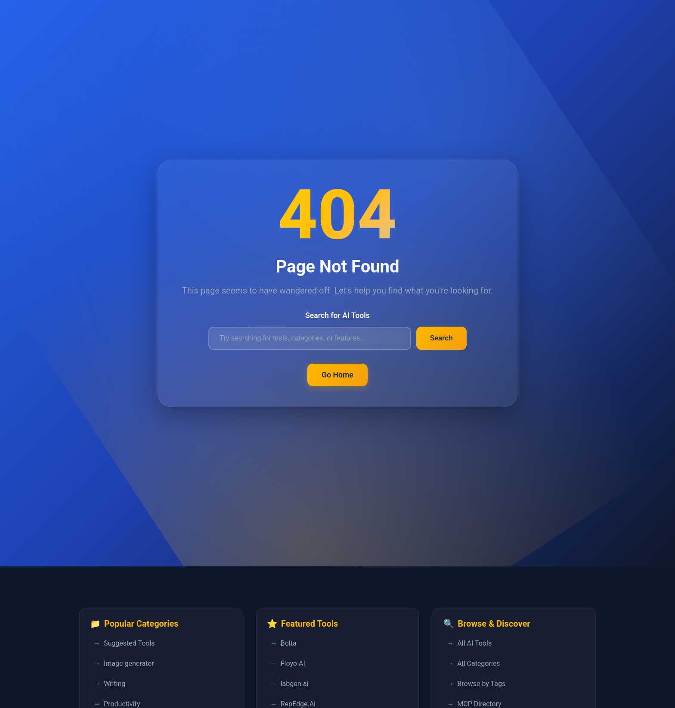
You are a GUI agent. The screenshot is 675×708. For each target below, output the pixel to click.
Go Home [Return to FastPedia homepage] (337, 375)
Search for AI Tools (337, 315)
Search (441, 338)
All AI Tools (474, 643)
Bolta (289, 643)
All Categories (478, 663)
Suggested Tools (129, 643)
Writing (114, 684)
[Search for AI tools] (309, 338)
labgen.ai (295, 684)
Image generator (129, 663)
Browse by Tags (481, 684)
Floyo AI (293, 663)
